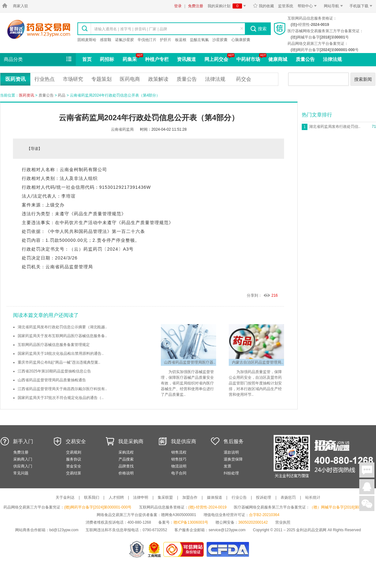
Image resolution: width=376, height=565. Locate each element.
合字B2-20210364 (264, 515)
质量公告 (305, 59)
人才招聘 (116, 497)
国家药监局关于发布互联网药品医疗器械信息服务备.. (62, 336)
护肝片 (165, 40)
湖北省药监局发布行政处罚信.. (335, 126)
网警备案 (136, 549)
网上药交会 (216, 59)
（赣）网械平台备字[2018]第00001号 (341, 507)
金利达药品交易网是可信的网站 (184, 549)
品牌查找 (126, 466)
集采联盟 (165, 497)
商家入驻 (20, 6)
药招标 (107, 59)
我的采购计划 (228, 6)
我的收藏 (263, 6)
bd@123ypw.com (63, 530)
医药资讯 (15, 79)
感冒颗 (105, 40)
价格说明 (126, 473)
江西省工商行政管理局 (154, 549)
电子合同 (178, 473)
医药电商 (130, 79)
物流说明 (178, 466)
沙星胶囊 (219, 40)
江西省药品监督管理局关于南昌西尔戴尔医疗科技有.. (62, 389)
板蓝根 (180, 40)
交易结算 (73, 473)
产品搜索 (126, 459)
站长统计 (312, 497)
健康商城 (277, 59)
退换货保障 (233, 459)
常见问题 (20, 473)
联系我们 (91, 497)
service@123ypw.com (227, 530)
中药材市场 (248, 59)
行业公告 (239, 497)
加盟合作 (189, 497)
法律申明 (140, 497)
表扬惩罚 (288, 497)
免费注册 (195, 6)
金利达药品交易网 (38, 29)
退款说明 (231, 452)
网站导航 (334, 6)
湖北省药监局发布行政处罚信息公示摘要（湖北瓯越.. (62, 327)
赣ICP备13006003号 (190, 522)
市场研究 (73, 79)
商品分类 (38, 59)
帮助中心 (308, 6)
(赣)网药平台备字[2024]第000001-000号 (97, 507)
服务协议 (73, 459)
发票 (227, 466)
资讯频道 (186, 59)
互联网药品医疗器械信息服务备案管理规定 (54, 344)
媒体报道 (214, 497)
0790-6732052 (155, 530)
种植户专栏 (157, 59)
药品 (61, 95)
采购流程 (126, 452)
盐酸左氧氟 (199, 40)
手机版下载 (361, 6)
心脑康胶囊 (240, 40)
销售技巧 (178, 459)
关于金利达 (65, 497)
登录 (178, 6)
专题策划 (101, 79)
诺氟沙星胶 (124, 40)
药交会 (243, 79)
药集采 (130, 59)
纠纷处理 (231, 473)
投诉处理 (263, 497)
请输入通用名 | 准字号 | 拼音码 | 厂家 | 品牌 (130, 29)
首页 (87, 59)
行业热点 (44, 79)
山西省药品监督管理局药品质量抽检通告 (52, 380)
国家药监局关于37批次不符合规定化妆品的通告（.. (61, 397)
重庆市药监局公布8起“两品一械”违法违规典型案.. (59, 362)
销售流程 (178, 452)
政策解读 (158, 79)
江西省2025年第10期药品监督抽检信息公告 (54, 371)
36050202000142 (253, 522)
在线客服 (366, 486)
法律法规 (332, 59)
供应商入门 (22, 466)
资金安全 (73, 466)
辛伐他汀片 (146, 40)
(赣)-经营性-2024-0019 (207, 507)
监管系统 (285, 6)
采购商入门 (22, 459)
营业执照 (282, 522)
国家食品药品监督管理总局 (227, 549)
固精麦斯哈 (86, 40)
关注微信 (366, 503)
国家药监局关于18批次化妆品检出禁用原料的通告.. (61, 353)
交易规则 (73, 452)
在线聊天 (366, 470)
